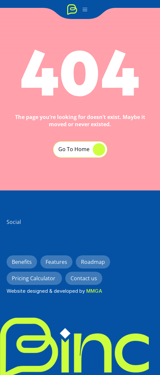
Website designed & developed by (46, 291)
